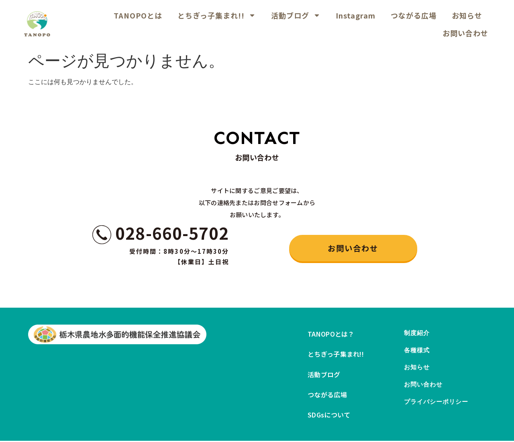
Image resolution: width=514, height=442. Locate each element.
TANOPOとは (138, 15)
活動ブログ (295, 15)
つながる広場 (413, 15)
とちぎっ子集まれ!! (216, 15)
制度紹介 (417, 334)
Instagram (355, 15)
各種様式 (417, 354)
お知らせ (467, 15)
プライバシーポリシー (438, 415)
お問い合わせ (465, 33)
